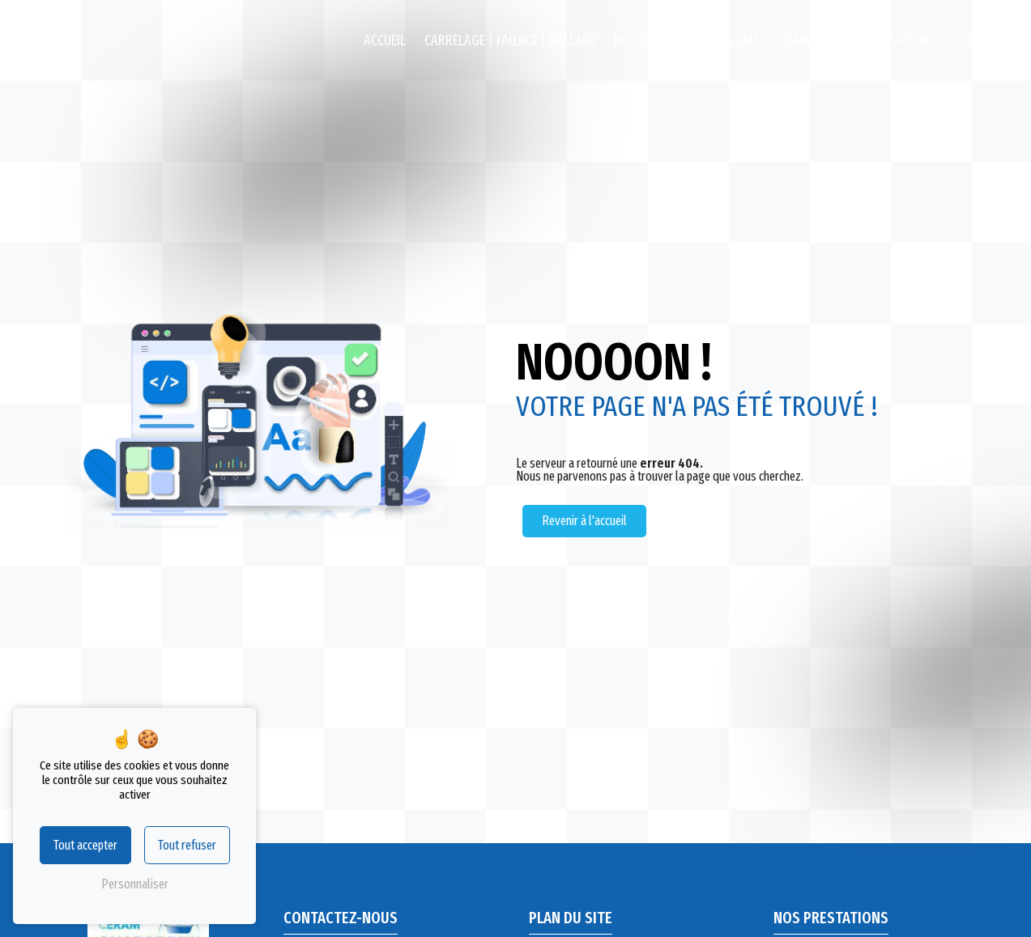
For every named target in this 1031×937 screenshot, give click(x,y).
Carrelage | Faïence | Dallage (510, 40)
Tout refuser (187, 845)
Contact (978, 40)
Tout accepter (85, 845)
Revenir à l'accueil (584, 520)
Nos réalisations (885, 40)
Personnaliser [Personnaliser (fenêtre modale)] (134, 884)
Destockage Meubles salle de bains (715, 40)
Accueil (385, 40)
